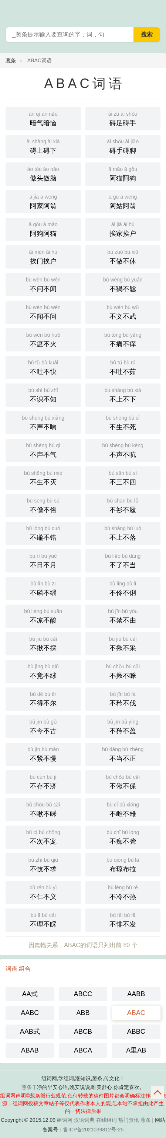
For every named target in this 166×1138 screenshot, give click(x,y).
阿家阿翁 (43, 201)
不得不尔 (43, 698)
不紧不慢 (43, 753)
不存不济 (43, 781)
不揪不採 (43, 643)
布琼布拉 (123, 864)
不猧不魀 (123, 284)
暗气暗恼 (43, 118)
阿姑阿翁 (123, 201)
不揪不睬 (123, 670)
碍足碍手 (123, 118)
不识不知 (43, 394)
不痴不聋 (123, 836)
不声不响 (43, 422)
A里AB (136, 1050)
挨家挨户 (123, 228)
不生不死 (123, 422)
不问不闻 (43, 284)
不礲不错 (43, 532)
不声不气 (43, 449)
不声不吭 (123, 449)
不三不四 (123, 477)
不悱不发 (123, 919)
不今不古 (43, 726)
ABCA (83, 1050)
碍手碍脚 (123, 145)
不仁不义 (43, 891)
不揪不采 (123, 643)
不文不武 (123, 311)
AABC (30, 1012)
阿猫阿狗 (123, 173)
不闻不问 (43, 311)
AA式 (30, 994)
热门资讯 (128, 1120)
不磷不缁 (43, 587)
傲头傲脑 (43, 173)
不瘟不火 (43, 339)
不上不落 (123, 532)
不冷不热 (123, 891)
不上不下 (123, 394)
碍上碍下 (43, 145)
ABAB (30, 1050)
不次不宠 (43, 836)
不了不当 (123, 560)
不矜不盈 (123, 726)
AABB (136, 994)
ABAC (136, 1012)
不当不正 (123, 753)
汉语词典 (84, 1120)
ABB (82, 1012)
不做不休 (123, 256)
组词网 (64, 1120)
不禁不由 (123, 615)
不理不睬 (43, 919)
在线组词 (106, 1120)
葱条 (155, 11)
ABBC (136, 1031)
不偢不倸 (123, 781)
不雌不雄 (123, 808)
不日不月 (43, 560)
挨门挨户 (43, 256)
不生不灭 (43, 477)
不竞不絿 (43, 670)
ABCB (83, 1031)
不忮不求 (43, 864)
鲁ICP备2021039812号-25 (93, 1129)
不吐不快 (43, 366)
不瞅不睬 (43, 808)
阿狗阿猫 (43, 228)
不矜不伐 (123, 698)
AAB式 (30, 1031)
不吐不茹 (123, 366)
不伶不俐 (123, 587)
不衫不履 (123, 505)
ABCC (83, 994)
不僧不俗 (43, 505)
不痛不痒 (123, 339)
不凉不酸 (43, 615)
